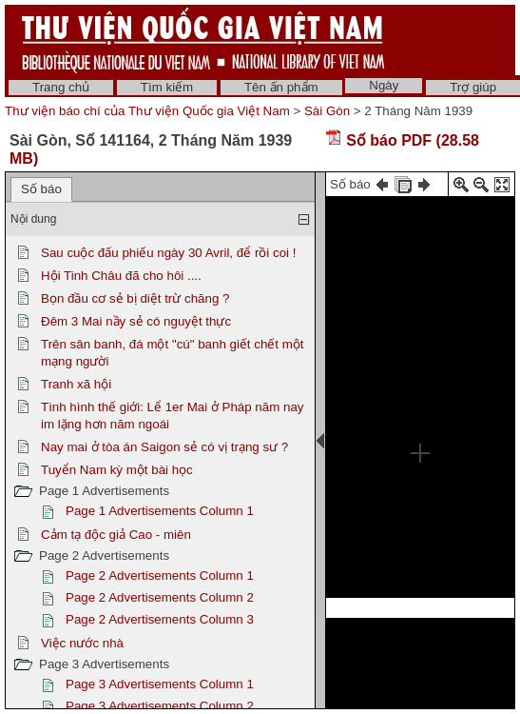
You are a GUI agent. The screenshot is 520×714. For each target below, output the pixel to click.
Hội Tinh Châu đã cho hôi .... (121, 275)
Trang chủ (60, 87)
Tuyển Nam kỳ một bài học (117, 470)
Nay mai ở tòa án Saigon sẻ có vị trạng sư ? (164, 447)
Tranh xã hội (76, 384)
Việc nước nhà (82, 643)
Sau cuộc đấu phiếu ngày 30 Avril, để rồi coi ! (168, 253)
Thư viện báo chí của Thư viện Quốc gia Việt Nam (147, 111)
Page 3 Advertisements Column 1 (160, 684)
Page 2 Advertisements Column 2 (160, 597)
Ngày (383, 85)
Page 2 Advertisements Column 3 (160, 619)
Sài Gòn (327, 111)
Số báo (41, 189)
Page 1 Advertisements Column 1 (160, 511)
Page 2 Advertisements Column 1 (160, 575)
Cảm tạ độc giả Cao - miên (116, 534)
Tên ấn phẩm (281, 87)
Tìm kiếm (167, 87)
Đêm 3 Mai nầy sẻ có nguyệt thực (136, 321)
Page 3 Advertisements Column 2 (160, 706)
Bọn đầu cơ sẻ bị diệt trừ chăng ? (135, 298)
